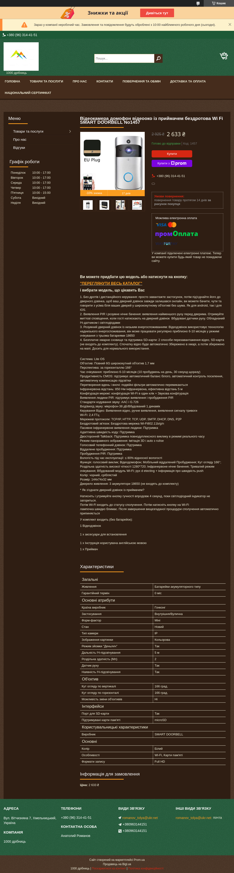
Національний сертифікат (28, 93)
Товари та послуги (46, 81)
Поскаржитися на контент (109, 868)
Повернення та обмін (141, 81)
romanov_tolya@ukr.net (140, 818)
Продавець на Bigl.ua (117, 864)
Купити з (171, 163)
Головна (12, 81)
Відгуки (19, 148)
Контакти (104, 81)
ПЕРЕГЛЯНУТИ (96, 283)
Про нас (80, 81)
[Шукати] (158, 58)
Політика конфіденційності (146, 868)
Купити (172, 154)
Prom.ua (139, 860)
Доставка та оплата (188, 81)
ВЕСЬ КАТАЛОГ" (126, 283)
